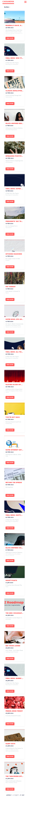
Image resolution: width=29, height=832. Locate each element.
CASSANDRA (8, 2)
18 (20, 795)
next (23, 795)
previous (8, 795)
